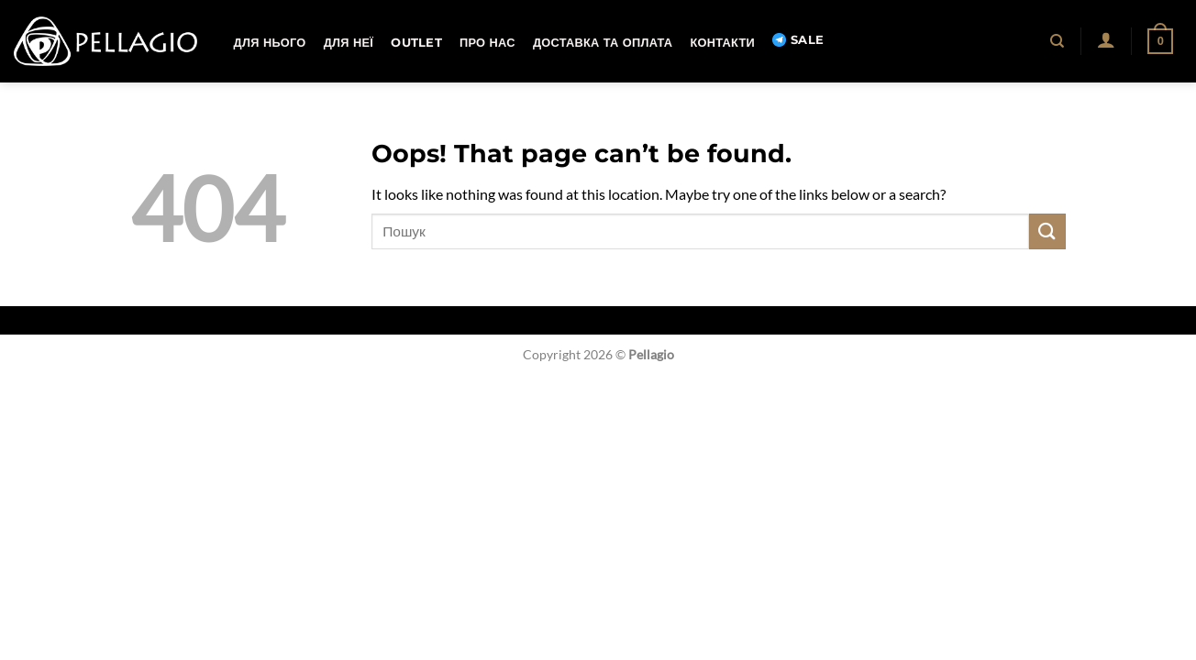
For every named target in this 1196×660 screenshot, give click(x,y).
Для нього (270, 43)
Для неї (348, 43)
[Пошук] (1058, 41)
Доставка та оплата (602, 43)
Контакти (722, 43)
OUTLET (416, 43)
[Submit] (1047, 231)
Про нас (487, 43)
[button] (1106, 39)
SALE (798, 40)
